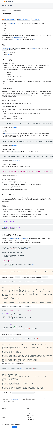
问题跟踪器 (29, 411)
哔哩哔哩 (3, 417)
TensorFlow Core (7, 6)
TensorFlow (4, 10)
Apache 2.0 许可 (42, 398)
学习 (8, 10)
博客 (2, 411)
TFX (9, 54)
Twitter (3, 415)
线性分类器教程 (16, 160)
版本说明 (29, 413)
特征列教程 (14, 145)
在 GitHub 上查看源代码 (23, 19)
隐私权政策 (7, 424)
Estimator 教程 (15, 40)
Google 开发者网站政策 (13, 399)
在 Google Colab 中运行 (8, 19)
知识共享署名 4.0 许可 (22, 398)
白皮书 (34, 40)
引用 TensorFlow (30, 419)
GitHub (3, 413)
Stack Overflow (30, 415)
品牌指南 (29, 417)
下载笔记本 (35, 19)
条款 (2, 424)
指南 (20, 10)
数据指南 (14, 127)
